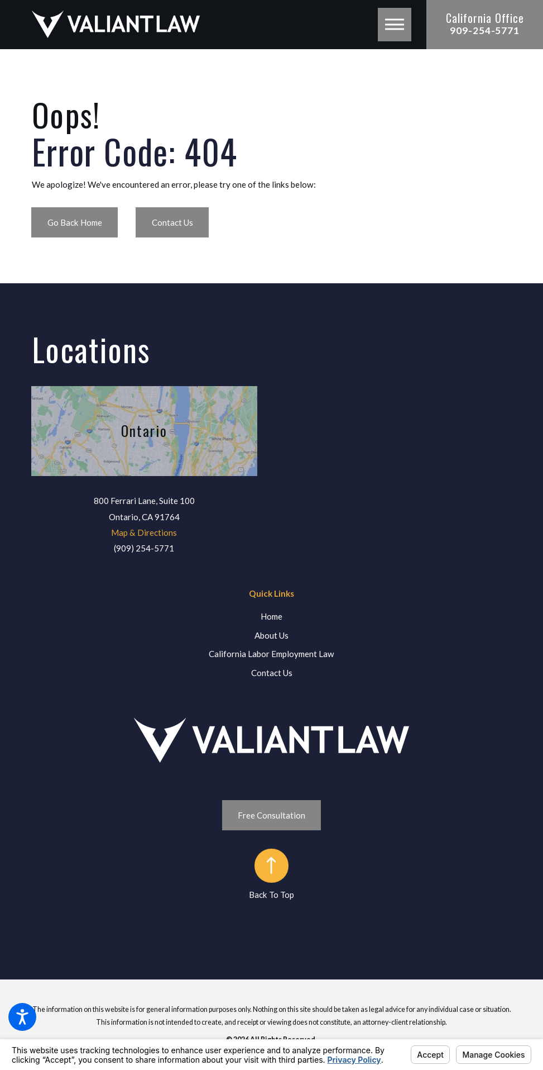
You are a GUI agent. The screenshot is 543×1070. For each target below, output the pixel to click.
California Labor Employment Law (271, 654)
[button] (22, 1017)
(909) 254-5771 (144, 548)
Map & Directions (144, 532)
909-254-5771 (485, 30)
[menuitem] (271, 616)
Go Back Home (74, 222)
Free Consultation (271, 815)
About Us (271, 635)
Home (271, 616)
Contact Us (172, 222)
